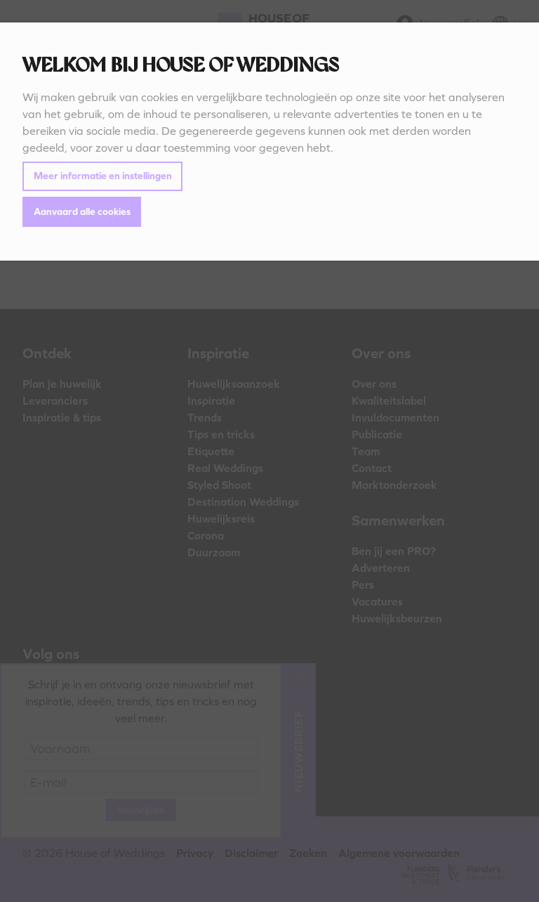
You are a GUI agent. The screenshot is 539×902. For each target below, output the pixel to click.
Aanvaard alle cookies (82, 211)
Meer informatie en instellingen (103, 175)
